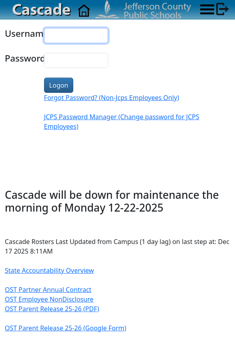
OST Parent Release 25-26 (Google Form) (65, 328)
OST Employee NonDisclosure (49, 299)
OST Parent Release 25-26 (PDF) (52, 308)
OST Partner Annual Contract (48, 289)
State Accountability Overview (49, 270)
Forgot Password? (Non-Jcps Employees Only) (111, 97)
